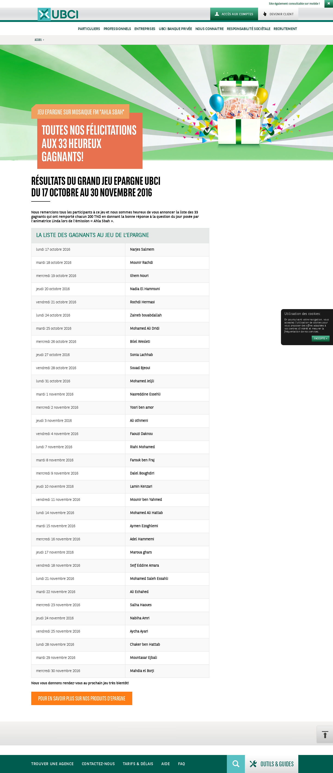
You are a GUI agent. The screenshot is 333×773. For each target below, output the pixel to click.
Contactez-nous (98, 764)
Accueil (38, 40)
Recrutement (285, 29)
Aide (165, 764)
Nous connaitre (209, 29)
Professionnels (117, 29)
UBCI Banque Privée (175, 29)
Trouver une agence (52, 764)
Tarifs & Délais (138, 764)
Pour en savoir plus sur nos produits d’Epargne (81, 698)
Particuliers (89, 29)
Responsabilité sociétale (248, 29)
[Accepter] (321, 339)
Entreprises (144, 29)
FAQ (181, 764)
